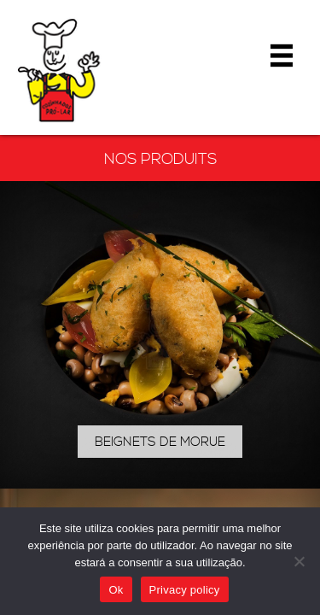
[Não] (298, 561)
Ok (115, 589)
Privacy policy (184, 589)
